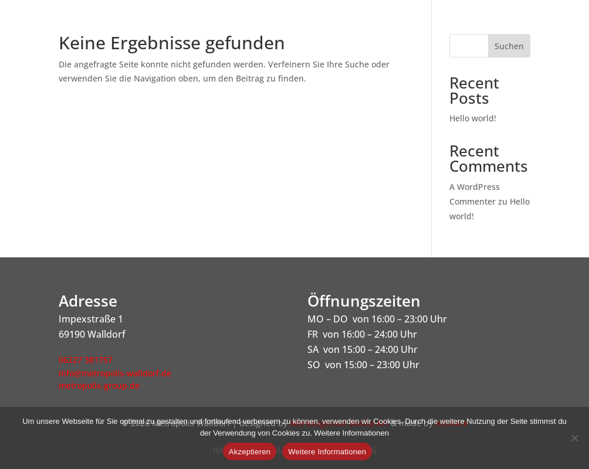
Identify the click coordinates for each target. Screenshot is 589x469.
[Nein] (574, 438)
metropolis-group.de (99, 385)
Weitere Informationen (327, 451)
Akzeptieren (249, 451)
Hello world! (472, 118)
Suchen (509, 46)
